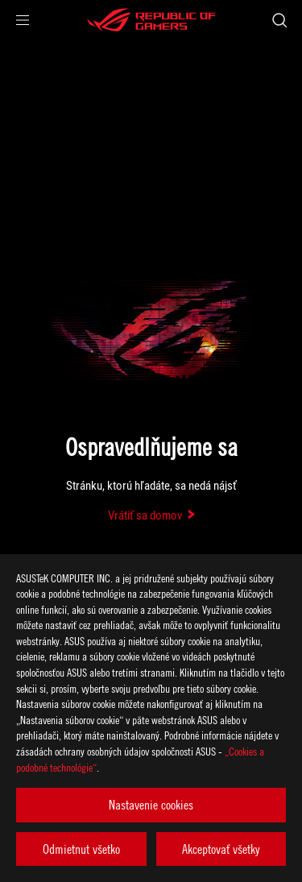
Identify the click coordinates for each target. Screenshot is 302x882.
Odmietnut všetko (81, 849)
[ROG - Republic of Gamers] (151, 20)
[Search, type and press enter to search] (279, 20)
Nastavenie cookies (151, 805)
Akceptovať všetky (220, 849)
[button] (22, 20)
